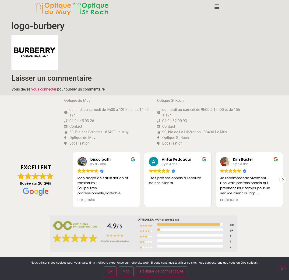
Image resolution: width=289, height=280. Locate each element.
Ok (110, 271)
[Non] (281, 268)
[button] (217, 6)
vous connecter (43, 89)
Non (126, 271)
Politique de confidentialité (161, 271)
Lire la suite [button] (86, 200)
